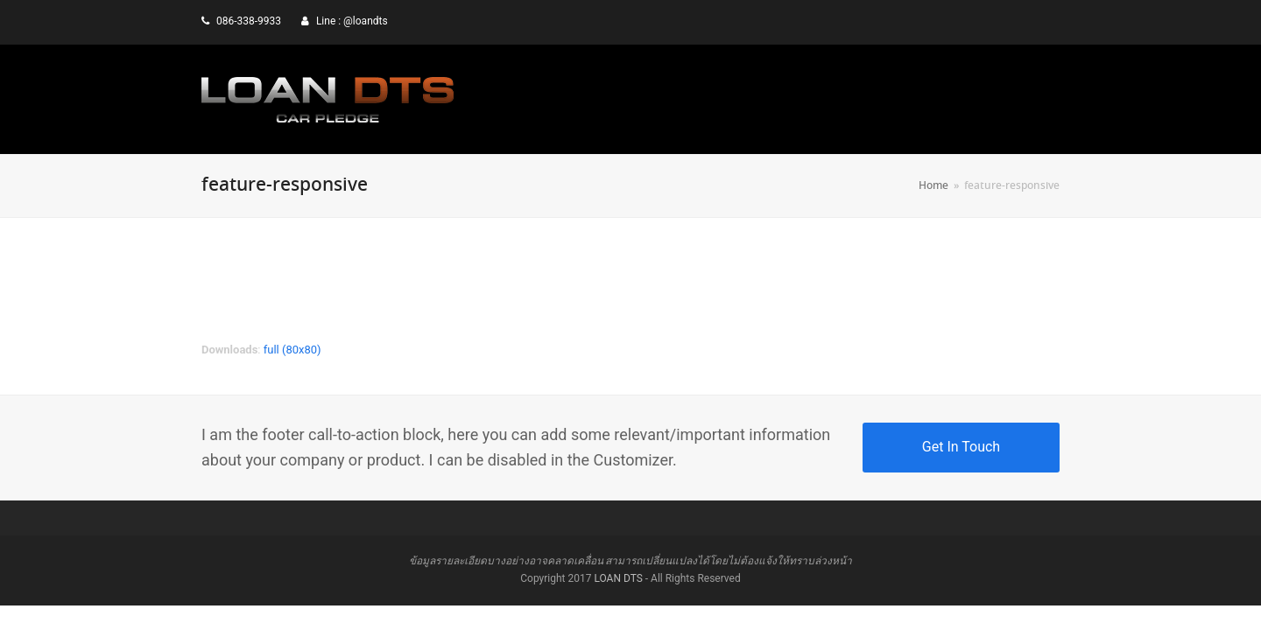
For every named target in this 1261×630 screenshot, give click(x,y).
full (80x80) (292, 349)
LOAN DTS (618, 578)
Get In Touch (961, 446)
